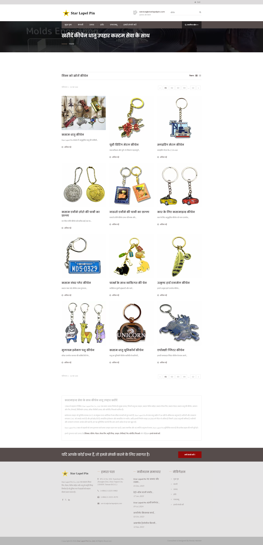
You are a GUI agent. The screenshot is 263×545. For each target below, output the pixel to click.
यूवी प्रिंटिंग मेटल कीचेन (124, 145)
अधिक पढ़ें (66, 147)
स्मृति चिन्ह (110, 433)
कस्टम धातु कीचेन (73, 135)
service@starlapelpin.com (152, 11)
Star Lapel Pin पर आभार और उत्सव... (146, 480)
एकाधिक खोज (192, 25)
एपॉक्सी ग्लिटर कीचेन (170, 350)
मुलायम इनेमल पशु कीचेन (78, 350)
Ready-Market (195, 541)
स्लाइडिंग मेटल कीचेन (170, 145)
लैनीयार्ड (123, 433)
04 (184, 88)
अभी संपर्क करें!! (189, 455)
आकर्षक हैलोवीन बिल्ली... (145, 523)
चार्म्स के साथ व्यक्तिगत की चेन (128, 283)
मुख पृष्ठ (68, 24)
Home (71, 43)
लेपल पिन (103, 433)
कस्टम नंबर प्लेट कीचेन (76, 283)
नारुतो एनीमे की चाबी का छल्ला (129, 212)
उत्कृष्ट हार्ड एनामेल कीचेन (173, 283)
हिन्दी (198, 2)
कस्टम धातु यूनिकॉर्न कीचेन (126, 350)
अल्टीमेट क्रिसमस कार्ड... (144, 512)
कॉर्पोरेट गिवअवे (134, 433)
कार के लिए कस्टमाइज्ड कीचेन (176, 212)
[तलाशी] (200, 12)
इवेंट (102, 24)
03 (178, 88)
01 (166, 88)
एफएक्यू (113, 24)
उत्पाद (91, 24)
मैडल (97, 433)
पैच (127, 433)
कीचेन (92, 433)
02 (172, 88)
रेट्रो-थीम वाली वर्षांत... (143, 492)
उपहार (117, 433)
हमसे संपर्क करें (129, 24)
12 (193, 88)
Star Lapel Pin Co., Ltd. (86, 541)
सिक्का (87, 433)
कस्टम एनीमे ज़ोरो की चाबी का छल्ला (81, 213)
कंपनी (80, 24)
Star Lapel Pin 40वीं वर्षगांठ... (146, 502)
